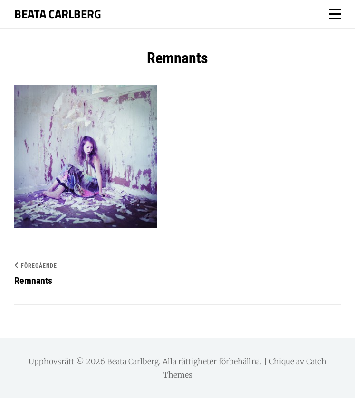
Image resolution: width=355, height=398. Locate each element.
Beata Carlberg (57, 13)
